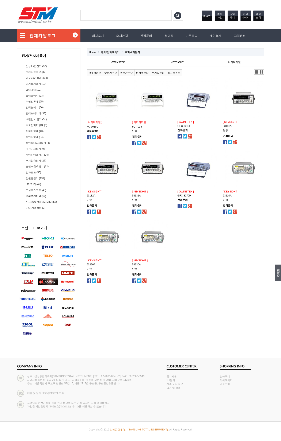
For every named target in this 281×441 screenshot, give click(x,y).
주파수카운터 (132, 52)
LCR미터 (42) (33, 184)
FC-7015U (92, 126)
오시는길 (122, 35)
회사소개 (98, 35)
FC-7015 (137, 126)
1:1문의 (171, 380)
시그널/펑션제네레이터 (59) (41, 201)
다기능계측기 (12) (36, 83)
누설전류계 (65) (35, 101)
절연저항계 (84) (35, 137)
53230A (136, 264)
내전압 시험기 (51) (36, 119)
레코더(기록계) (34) (37, 78)
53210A (227, 195)
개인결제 (215, 35)
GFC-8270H (184, 195)
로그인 (207, 15)
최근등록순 (174, 72)
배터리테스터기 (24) (37, 154)
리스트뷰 (256, 72)
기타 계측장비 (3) (35, 207)
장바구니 (232, 15)
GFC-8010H (184, 126)
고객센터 (240, 35)
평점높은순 (142, 72)
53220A (91, 264)
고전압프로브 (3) (35, 72)
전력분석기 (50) (35, 107)
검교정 (168, 35)
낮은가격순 (110, 72)
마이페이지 (245, 15)
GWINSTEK (118, 62)
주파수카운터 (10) (36, 196)
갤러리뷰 (261, 72)
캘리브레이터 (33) (36, 113)
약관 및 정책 (174, 387)
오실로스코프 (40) (36, 190)
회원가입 (219, 15)
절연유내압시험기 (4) (38, 142)
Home (92, 52)
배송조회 (258, 15)
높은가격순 (126, 72)
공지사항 (172, 376)
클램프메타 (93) (35, 95)
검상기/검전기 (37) (36, 66)
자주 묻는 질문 (175, 384)
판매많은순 (94, 72)
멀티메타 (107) (34, 89)
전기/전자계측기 (110, 52)
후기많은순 (158, 72)
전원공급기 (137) (35, 178)
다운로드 (191, 35)
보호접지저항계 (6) (36, 125)
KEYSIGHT (177, 62)
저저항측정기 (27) (36, 160)
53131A (136, 195)
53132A (91, 195)
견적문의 (146, 35)
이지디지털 (234, 62)
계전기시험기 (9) (35, 148)
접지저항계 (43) (35, 131)
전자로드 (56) (33, 172)
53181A (227, 126)
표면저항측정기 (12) (37, 166)
